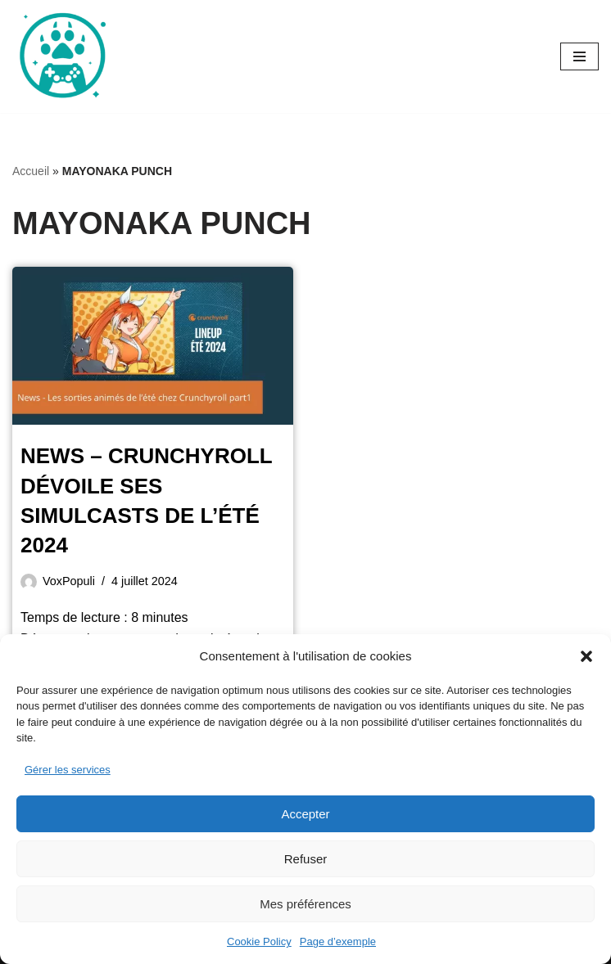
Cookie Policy (259, 941)
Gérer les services (68, 770)
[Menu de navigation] (579, 56)
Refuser (306, 859)
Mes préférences (305, 904)
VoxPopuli (69, 581)
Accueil (30, 171)
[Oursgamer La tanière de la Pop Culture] (61, 56)
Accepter (305, 814)
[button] (586, 656)
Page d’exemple (338, 941)
